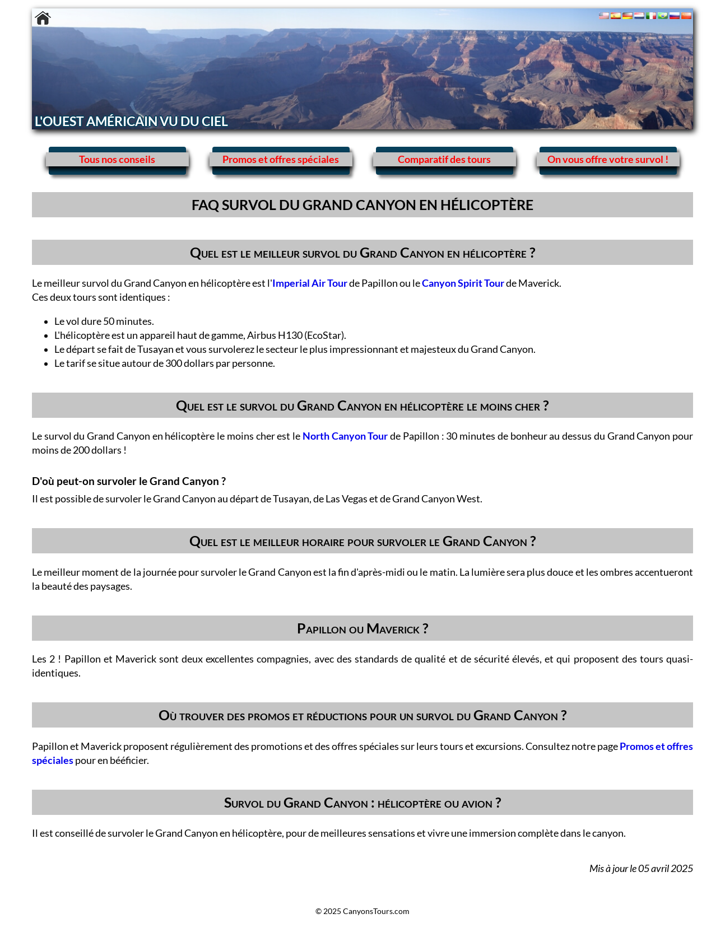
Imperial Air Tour (309, 283)
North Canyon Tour (345, 436)
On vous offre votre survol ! (607, 159)
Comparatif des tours (444, 159)
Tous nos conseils (117, 159)
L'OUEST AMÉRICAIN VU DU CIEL (131, 121)
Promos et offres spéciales (280, 159)
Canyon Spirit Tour (463, 283)
